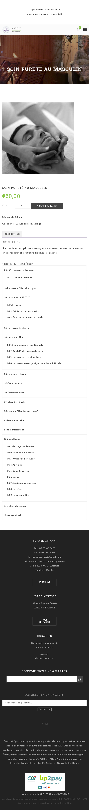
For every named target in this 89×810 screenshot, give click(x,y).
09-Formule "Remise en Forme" (21, 411)
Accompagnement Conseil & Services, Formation (44, 803)
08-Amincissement (14, 393)
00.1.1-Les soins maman (19, 277)
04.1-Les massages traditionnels (25, 345)
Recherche (45, 709)
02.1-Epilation (14, 305)
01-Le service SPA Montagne (20, 288)
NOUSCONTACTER (44, 621)
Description (12, 234)
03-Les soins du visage (28, 224)
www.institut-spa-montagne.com (47, 561)
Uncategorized (12, 515)
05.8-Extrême (14, 489)
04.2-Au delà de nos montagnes (25, 351)
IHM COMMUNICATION (72, 799)
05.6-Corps (13, 477)
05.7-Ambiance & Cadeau (21, 483)
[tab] (12, 234)
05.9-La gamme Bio (18, 495)
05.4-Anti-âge (14, 465)
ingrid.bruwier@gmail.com (46, 557)
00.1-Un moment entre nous (19, 270)
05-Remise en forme (15, 374)
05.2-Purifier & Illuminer (20, 453)
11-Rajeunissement (14, 430)
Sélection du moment (16, 506)
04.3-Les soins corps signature (24, 357)
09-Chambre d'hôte (15, 402)
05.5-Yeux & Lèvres (18, 471)
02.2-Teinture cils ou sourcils (23, 311)
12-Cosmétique (12, 439)
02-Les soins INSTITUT (17, 298)
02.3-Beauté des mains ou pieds (25, 317)
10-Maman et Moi (14, 420)
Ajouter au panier (47, 206)
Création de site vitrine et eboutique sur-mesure (29, 799)
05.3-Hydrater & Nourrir (21, 459)
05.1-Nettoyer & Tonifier (20, 447)
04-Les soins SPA (13, 337)
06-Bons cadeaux (14, 383)
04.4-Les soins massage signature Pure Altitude (34, 363)
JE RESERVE (44, 582)
